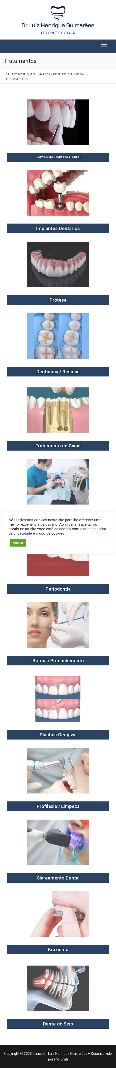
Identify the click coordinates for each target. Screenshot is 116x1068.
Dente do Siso (58, 1024)
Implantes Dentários (58, 228)
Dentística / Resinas (58, 371)
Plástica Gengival (58, 735)
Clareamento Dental (58, 878)
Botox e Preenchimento (58, 660)
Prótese (58, 300)
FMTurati (61, 1059)
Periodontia (58, 589)
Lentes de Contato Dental (58, 157)
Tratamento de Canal (58, 446)
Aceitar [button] (18, 543)
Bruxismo (58, 949)
